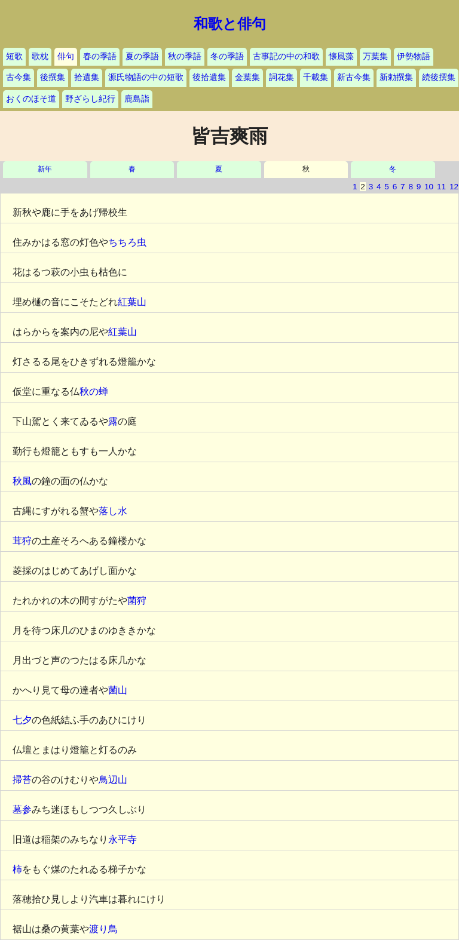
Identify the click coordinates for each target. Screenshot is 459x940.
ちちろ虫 (127, 242)
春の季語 (100, 56)
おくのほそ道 (31, 98)
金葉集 (247, 77)
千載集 (315, 77)
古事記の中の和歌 (286, 56)
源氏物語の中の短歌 (145, 77)
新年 (45, 169)
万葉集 (375, 56)
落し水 (113, 511)
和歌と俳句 (230, 24)
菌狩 (136, 600)
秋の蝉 (93, 391)
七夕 (22, 720)
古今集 (18, 77)
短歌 (14, 56)
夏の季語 (142, 56)
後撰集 (52, 77)
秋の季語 (184, 56)
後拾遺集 (209, 77)
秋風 (22, 481)
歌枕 (40, 56)
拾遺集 (86, 77)
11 (441, 186)
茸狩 (22, 541)
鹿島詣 (136, 98)
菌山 (117, 690)
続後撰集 (438, 77)
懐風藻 (341, 56)
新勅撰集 (396, 77)
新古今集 (354, 77)
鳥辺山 (113, 780)
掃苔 (22, 780)
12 (453, 186)
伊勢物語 (413, 56)
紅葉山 (132, 302)
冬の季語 (227, 56)
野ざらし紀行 (90, 98)
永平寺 (122, 839)
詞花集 (281, 77)
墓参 (22, 809)
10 (428, 186)
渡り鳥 (103, 929)
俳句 (65, 56)
